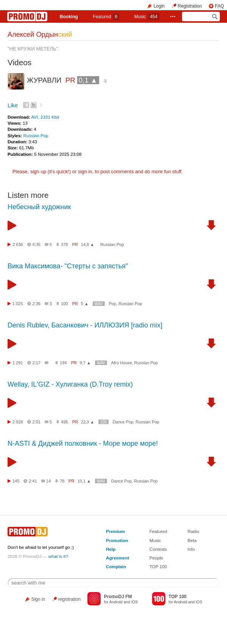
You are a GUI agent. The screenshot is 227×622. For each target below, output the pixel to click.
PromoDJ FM (118, 596)
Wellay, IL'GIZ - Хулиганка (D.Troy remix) (70, 384)
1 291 (17, 362)
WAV (99, 304)
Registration (190, 6)
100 (64, 303)
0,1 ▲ (88, 80)
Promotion (117, 540)
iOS (134, 602)
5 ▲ (85, 303)
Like (13, 105)
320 (103, 422)
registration (69, 599)
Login (159, 6)
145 (15, 481)
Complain (116, 566)
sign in (85, 171)
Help (110, 549)
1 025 (17, 303)
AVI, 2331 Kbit (45, 116)
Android (116, 602)
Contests (158, 549)
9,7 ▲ (85, 362)
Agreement (117, 557)
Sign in (38, 599)
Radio (193, 531)
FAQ (219, 6)
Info (191, 549)
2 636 (17, 244)
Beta (192, 540)
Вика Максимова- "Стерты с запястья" (68, 266)
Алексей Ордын (40, 34)
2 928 (17, 422)
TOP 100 (158, 566)
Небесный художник (39, 207)
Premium (115, 531)
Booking (69, 16)
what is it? (58, 556)
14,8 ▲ (87, 244)
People (156, 557)
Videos (19, 62)
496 (64, 422)
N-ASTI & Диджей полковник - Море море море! (83, 443)
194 (63, 362)
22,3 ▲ (87, 422)
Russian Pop (35, 135)
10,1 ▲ (84, 481)
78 (62, 481)
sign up (38, 171)
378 (64, 244)
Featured (106, 16)
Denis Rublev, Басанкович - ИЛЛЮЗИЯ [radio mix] (85, 325)
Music (146, 16)
